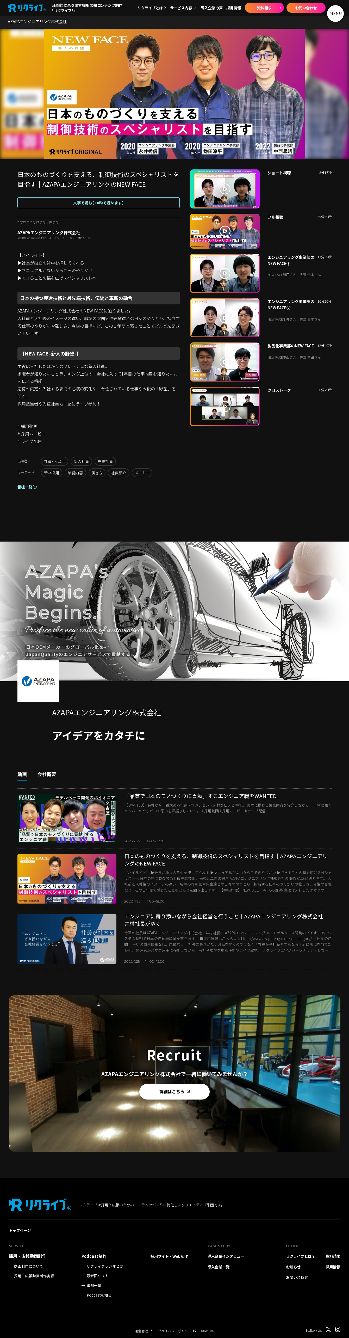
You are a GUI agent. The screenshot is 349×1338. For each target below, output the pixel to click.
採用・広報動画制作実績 (34, 1275)
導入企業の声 (212, 7)
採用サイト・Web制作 (169, 1256)
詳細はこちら (174, 1091)
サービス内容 (181, 7)
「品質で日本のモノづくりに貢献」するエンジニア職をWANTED (200, 796)
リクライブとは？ (151, 7)
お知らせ (293, 1266)
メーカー (142, 472)
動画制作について (28, 1266)
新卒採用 (51, 472)
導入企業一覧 (218, 1266)
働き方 (97, 472)
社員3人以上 (54, 461)
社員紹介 (118, 472)
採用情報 (233, 7)
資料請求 (264, 7)
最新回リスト (98, 1275)
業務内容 (75, 472)
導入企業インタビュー (226, 1256)
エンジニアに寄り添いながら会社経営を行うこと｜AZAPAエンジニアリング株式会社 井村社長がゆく (226, 919)
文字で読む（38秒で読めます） (98, 202)
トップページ (20, 1230)
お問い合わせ (306, 7)
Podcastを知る (99, 1295)
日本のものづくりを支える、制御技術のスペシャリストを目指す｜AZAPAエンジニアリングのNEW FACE (226, 859)
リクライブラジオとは (105, 1266)
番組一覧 (24, 486)
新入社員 (81, 461)
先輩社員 (105, 461)
